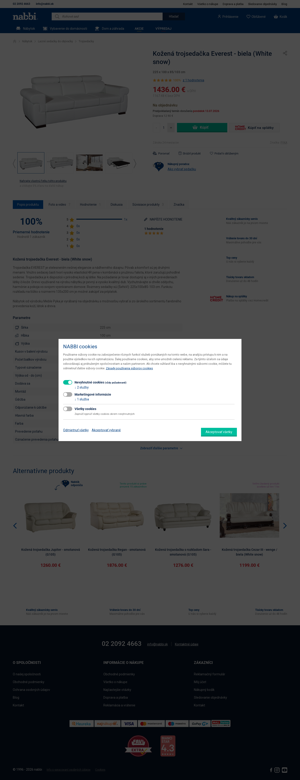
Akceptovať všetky (219, 432)
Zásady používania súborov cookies (129, 368)
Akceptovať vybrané (106, 430)
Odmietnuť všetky (76, 430)
